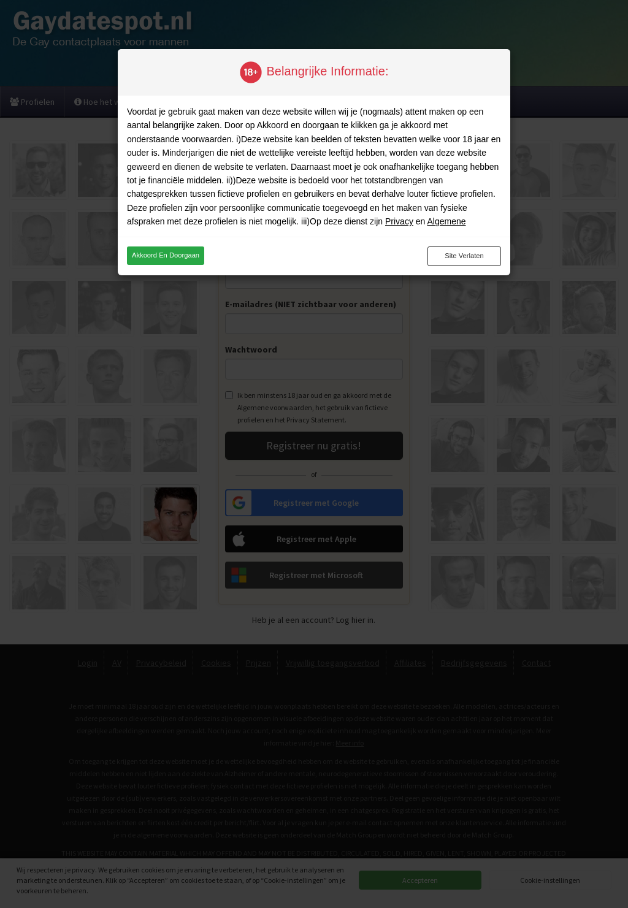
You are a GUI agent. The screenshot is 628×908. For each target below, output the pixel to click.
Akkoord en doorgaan (165, 255)
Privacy (399, 221)
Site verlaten (464, 255)
